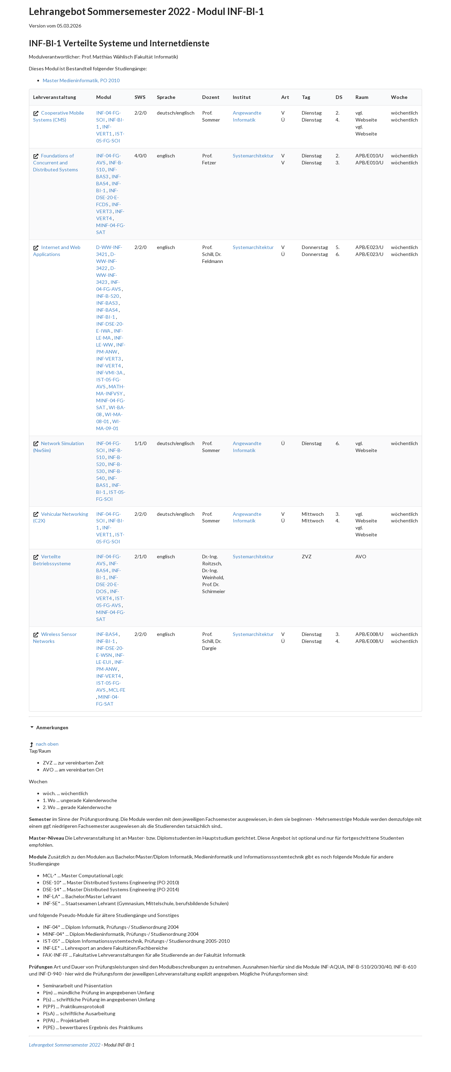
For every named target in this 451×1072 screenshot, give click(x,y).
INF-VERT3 (108, 359)
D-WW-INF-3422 (106, 261)
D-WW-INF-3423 (106, 275)
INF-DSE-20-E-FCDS (107, 197)
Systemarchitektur (253, 155)
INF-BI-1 (105, 317)
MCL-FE (117, 690)
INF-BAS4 (107, 310)
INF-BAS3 (107, 303)
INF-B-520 (107, 296)
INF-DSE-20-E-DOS (107, 584)
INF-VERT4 (108, 365)
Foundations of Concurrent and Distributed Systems (55, 162)
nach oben (44, 744)
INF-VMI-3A (109, 372)
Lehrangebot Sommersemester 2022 (64, 1045)
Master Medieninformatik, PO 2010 (81, 80)
